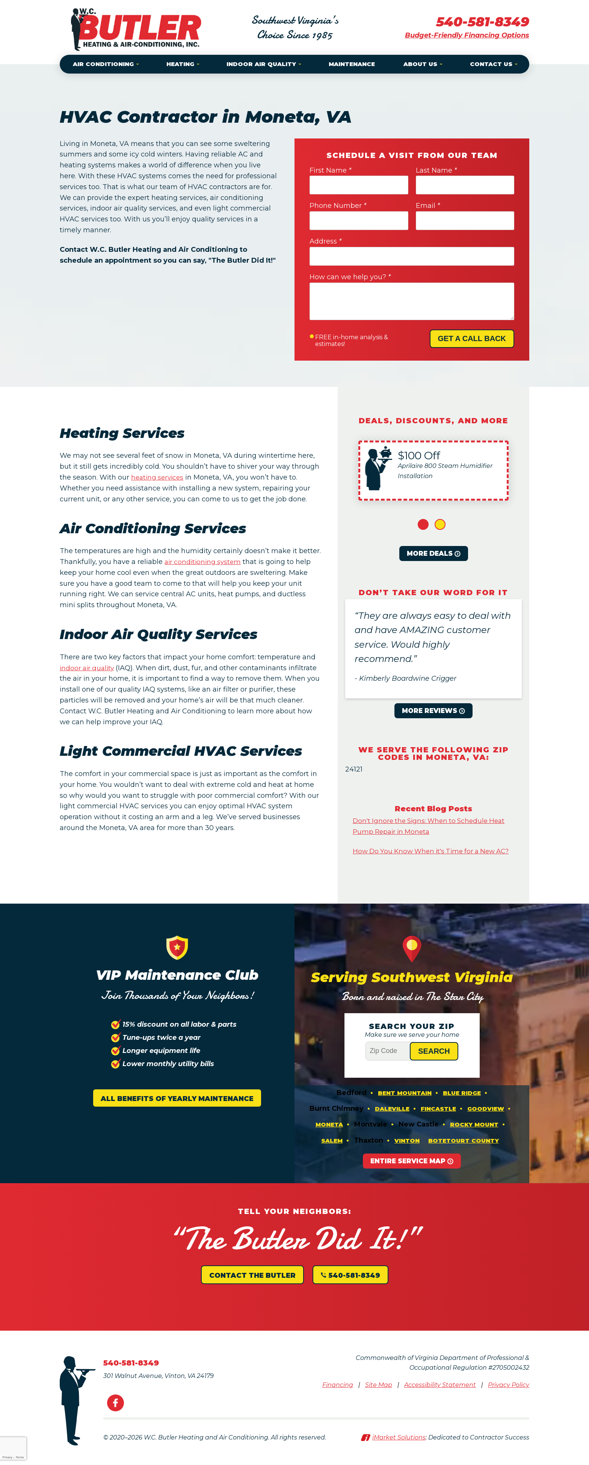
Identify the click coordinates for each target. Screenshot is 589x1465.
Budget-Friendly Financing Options (467, 35)
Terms (20, 1457)
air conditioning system (204, 562)
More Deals (430, 553)
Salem (332, 1154)
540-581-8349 (480, 22)
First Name (330, 170)
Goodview (485, 1121)
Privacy (7, 1457)
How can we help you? (350, 277)
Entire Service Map (408, 1175)
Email (428, 206)
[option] (433, 470)
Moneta (329, 1138)
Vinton (407, 1154)
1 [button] (423, 524)
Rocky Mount (474, 1138)
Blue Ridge (462, 1104)
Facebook (115, 1417)
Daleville (392, 1121)
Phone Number (338, 206)
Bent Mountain (405, 1104)
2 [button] (440, 524)
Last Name (436, 170)
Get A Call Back (472, 338)
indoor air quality (88, 668)
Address (325, 241)
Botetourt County (463, 1154)
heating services (158, 477)
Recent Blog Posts (433, 808)
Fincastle (438, 1121)
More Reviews (429, 710)
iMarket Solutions (399, 1452)
